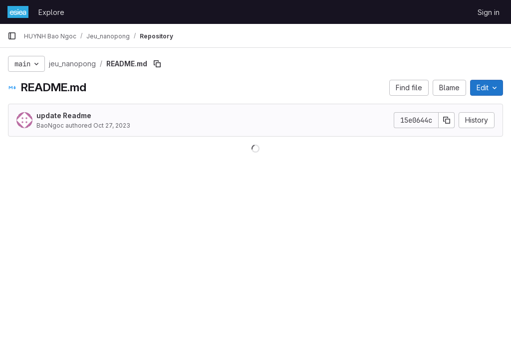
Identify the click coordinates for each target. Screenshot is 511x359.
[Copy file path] (157, 64)
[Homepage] (17, 12)
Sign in (489, 12)
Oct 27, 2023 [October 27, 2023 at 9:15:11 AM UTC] (111, 125)
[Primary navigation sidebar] (12, 36)
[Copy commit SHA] (447, 120)
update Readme (63, 115)
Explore (51, 12)
